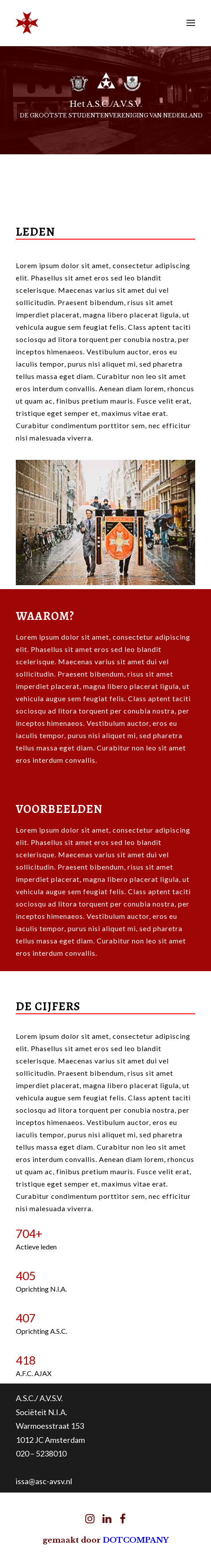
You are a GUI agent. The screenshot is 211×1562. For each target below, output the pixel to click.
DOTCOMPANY (136, 1540)
